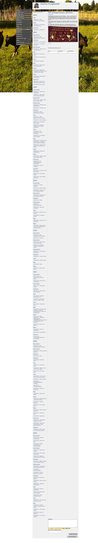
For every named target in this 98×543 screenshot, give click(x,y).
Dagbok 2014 (19, 28)
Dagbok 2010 (19, 36)
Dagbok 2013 (19, 30)
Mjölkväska (19, 20)
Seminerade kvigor (20, 42)
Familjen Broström (20, 12)
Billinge (18, 40)
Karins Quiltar (19, 22)
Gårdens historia (20, 14)
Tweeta (49, 43)
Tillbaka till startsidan (38, 12)
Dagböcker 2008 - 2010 (21, 38)
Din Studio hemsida (75, 541)
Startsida (18, 10)
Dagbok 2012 (19, 32)
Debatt (18, 26)
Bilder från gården (20, 16)
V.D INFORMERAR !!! (21, 44)
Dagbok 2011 (19, 34)
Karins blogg (19, 24)
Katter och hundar (20, 18)
